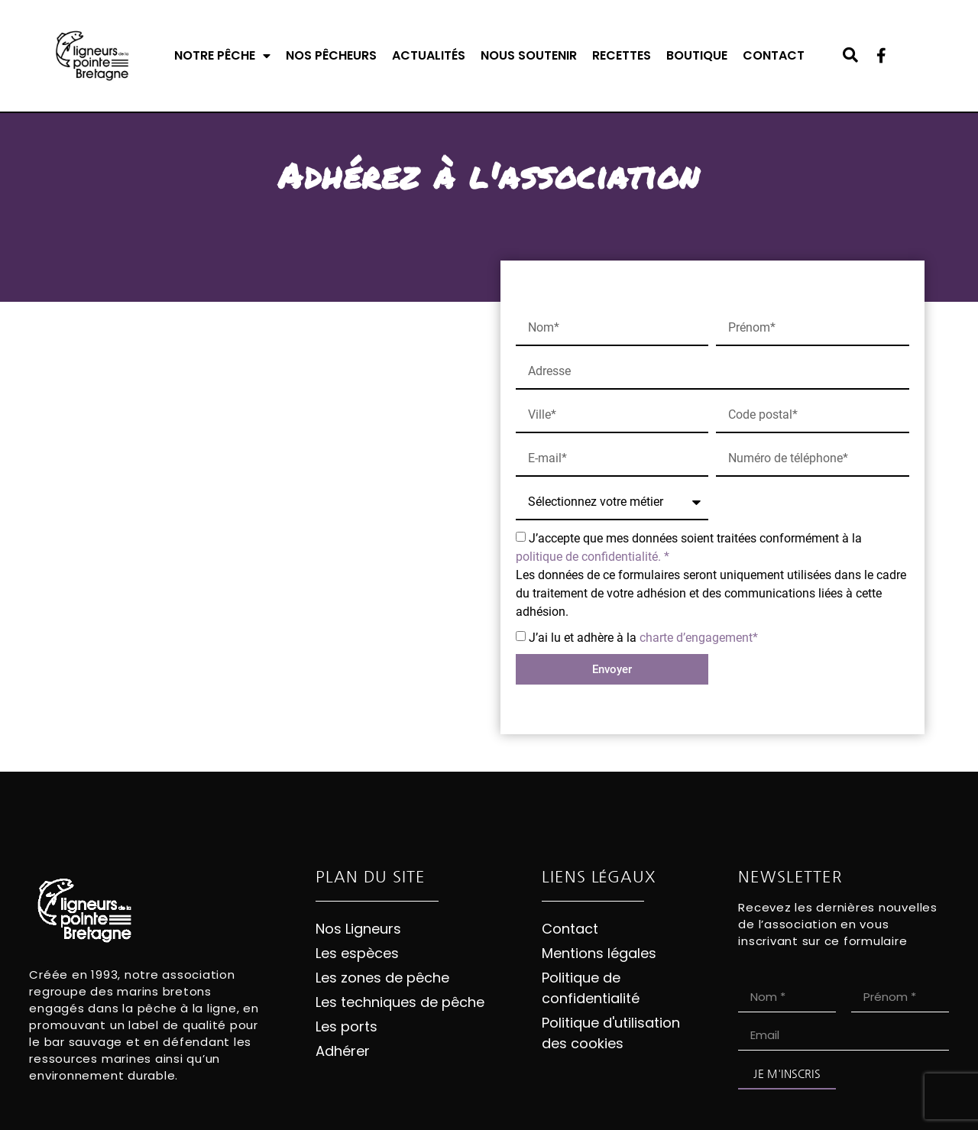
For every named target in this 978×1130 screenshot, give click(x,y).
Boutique (696, 55)
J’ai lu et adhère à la (643, 637)
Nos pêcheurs (331, 55)
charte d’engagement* (699, 637)
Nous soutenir (529, 55)
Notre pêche (222, 55)
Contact (774, 55)
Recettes (621, 55)
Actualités (428, 55)
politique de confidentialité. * (592, 556)
